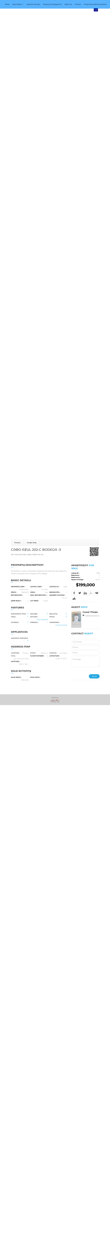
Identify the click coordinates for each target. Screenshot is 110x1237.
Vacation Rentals (33, 4)
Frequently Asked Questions (95, 4)
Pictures (17, 542)
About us (68, 4)
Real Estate (17, 4)
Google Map (31, 542)
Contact (78, 4)
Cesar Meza (90, 612)
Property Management (52, 4)
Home (7, 4)
